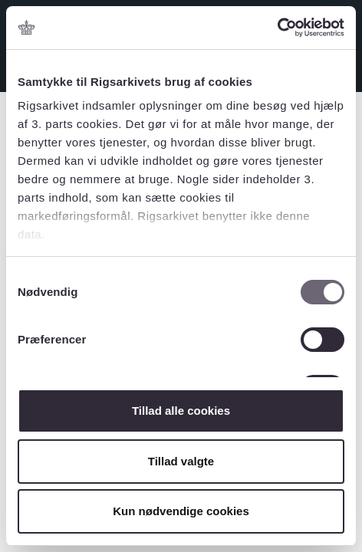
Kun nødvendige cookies (181, 511)
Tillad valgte (181, 461)
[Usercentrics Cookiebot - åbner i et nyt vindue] (277, 28)
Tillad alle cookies (181, 410)
